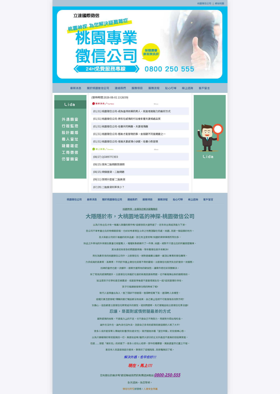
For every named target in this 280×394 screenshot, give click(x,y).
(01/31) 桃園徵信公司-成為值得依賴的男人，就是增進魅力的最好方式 (132, 111)
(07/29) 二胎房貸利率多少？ (108, 187)
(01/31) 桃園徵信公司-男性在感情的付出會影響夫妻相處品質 (127, 118)
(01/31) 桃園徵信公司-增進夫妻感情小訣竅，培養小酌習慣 (125, 141)
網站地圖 (219, 3)
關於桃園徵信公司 (98, 88)
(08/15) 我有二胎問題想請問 (108, 164)
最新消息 (75, 88)
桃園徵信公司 (204, 3)
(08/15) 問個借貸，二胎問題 (108, 172)
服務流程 (153, 88)
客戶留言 (204, 88)
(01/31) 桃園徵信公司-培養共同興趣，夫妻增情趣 (120, 126)
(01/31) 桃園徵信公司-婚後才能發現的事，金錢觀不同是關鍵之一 (129, 134)
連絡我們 (120, 88)
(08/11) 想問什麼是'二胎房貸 (109, 179)
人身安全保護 (151, 388)
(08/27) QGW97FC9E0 (105, 157)
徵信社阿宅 (128, 388)
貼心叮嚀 (170, 88)
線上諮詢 (187, 88)
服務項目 (137, 88)
